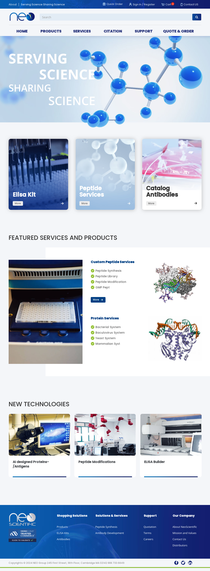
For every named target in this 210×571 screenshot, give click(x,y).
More (98, 302)
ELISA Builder (154, 465)
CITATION (113, 31)
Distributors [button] (180, 548)
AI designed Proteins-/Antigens (31, 467)
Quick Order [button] (115, 4)
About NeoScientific (185, 530)
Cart (168, 4)
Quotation (150, 530)
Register (149, 4)
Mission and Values (184, 536)
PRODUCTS (50, 31)
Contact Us (179, 542)
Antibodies (63, 542)
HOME (22, 31)
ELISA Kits (63, 536)
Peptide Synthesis (106, 530)
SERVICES (82, 31)
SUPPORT (144, 31)
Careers (148, 542)
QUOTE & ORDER (178, 31)
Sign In (137, 4)
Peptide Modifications (96, 465)
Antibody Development (109, 536)
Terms (147, 536)
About (13, 4)
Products (62, 530)
